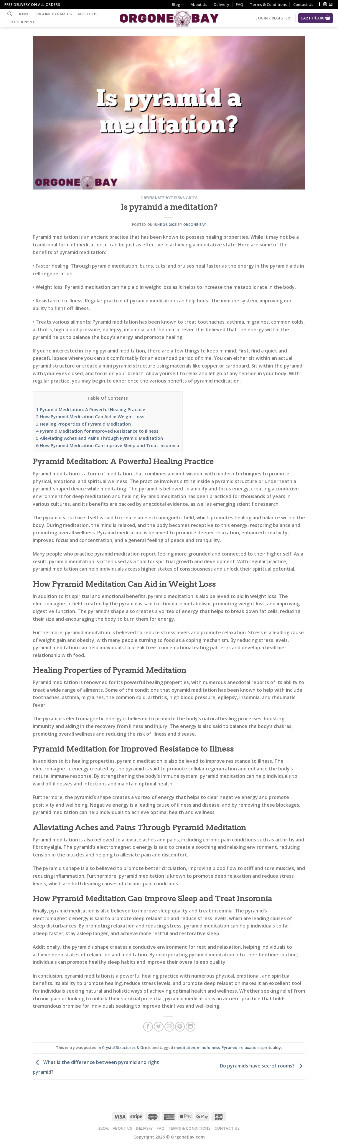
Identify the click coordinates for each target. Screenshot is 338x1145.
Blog (178, 4)
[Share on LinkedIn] (190, 1027)
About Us (199, 4)
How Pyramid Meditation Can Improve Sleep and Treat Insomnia (107, 445)
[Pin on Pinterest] (180, 1027)
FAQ (239, 4)
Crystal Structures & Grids (169, 198)
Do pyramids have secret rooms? (262, 1066)
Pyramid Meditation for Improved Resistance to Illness (97, 431)
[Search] (9, 14)
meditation (184, 1047)
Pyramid (230, 1047)
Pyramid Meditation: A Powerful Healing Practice (90, 409)
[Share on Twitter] (159, 1027)
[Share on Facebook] (148, 1027)
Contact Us (303, 4)
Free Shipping (21, 21)
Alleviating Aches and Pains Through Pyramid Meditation (99, 438)
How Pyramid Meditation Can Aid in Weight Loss (90, 416)
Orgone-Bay (194, 224)
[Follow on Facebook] (319, 4)
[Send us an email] (330, 4)
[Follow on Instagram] (325, 4)
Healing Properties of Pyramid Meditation (83, 424)
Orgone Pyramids (53, 14)
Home (23, 14)
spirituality (270, 1047)
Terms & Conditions (268, 4)
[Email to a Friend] (169, 1027)
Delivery (221, 4)
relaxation (249, 1047)
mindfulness (208, 1047)
